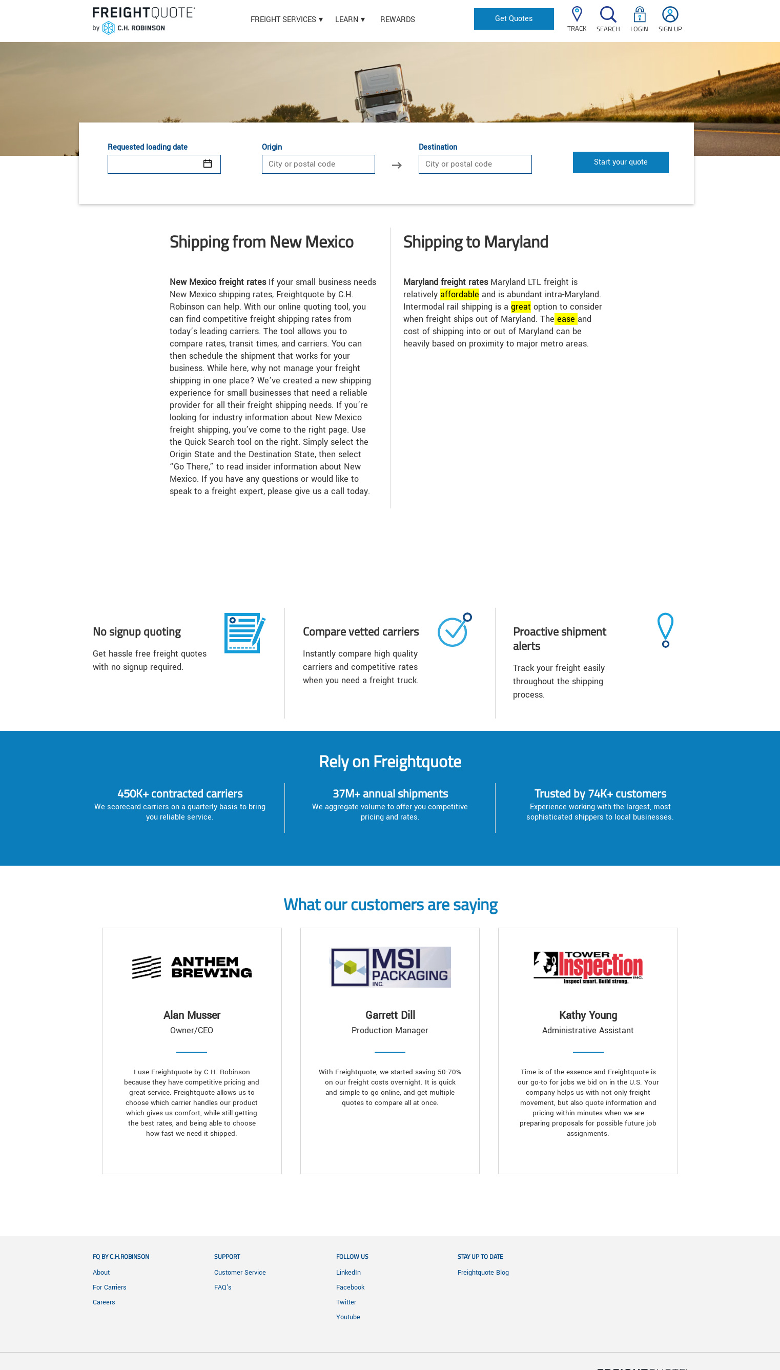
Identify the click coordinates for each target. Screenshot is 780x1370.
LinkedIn (348, 1272)
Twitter (346, 1302)
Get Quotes (514, 18)
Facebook (350, 1287)
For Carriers (110, 1287)
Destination (438, 148)
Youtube (348, 1317)
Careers (104, 1302)
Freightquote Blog (483, 1272)
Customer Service (240, 1272)
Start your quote (621, 162)
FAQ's (223, 1287)
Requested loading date (148, 148)
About (101, 1272)
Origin (272, 148)
